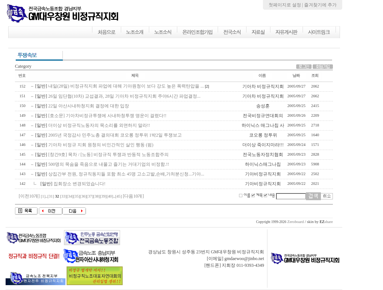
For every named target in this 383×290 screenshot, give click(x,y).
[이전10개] (29, 196)
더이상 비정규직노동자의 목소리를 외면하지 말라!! (99, 125)
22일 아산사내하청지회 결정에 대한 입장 (88, 106)
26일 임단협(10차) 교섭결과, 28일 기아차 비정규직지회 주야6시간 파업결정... (124, 96)
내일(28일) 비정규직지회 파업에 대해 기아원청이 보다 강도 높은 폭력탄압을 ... (126, 86)
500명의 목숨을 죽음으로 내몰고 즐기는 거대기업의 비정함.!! (108, 164)
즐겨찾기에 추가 (320, 4)
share (326, 222)
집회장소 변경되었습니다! (79, 183)
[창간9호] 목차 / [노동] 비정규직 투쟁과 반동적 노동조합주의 (108, 154)
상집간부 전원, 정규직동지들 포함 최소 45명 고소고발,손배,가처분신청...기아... (126, 174)
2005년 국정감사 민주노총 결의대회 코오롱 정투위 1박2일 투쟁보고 (115, 135)
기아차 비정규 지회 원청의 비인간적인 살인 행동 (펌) (100, 144)
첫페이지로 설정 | (286, 4)
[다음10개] (133, 196)
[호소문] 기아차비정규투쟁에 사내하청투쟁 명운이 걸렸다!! (107, 115)
